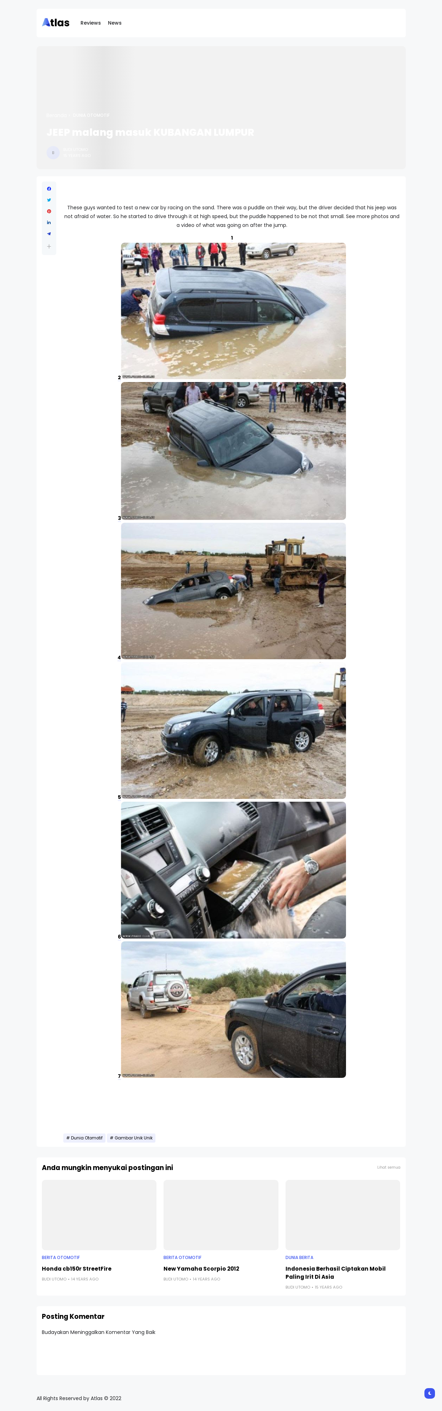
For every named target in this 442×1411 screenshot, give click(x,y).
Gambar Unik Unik (134, 1138)
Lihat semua (389, 1167)
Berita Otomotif (61, 1257)
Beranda (56, 115)
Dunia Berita (299, 1257)
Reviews (91, 22)
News (115, 22)
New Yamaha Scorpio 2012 (201, 1268)
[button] (49, 246)
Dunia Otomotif (91, 115)
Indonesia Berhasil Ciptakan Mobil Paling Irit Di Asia (336, 1272)
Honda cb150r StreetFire (76, 1268)
